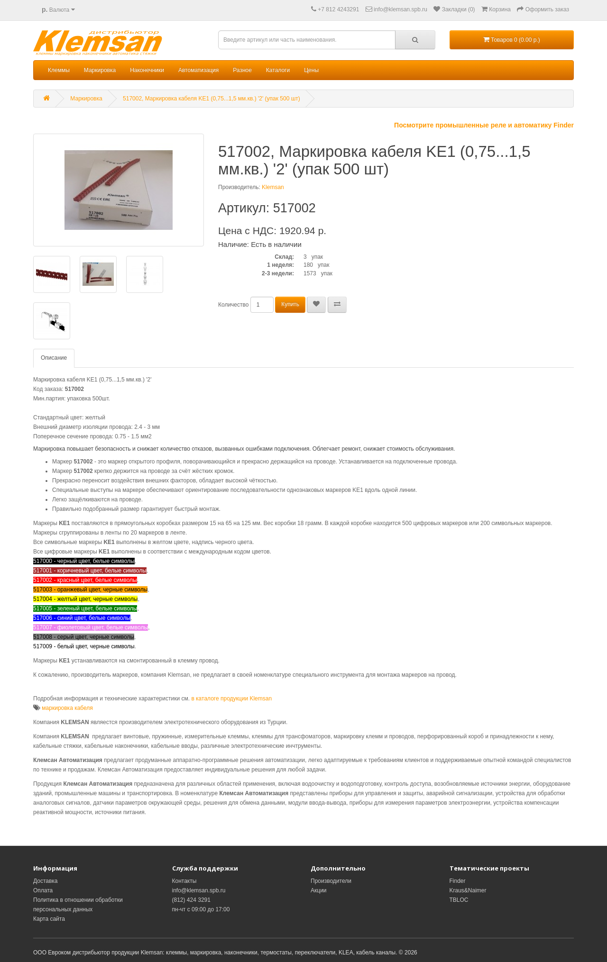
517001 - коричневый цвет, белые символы (90, 570)
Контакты (184, 881)
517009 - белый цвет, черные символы (84, 646)
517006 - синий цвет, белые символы (81, 618)
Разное (242, 70)
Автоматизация (198, 70)
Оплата (43, 890)
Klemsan (273, 187)
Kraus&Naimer (468, 890)
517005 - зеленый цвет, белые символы (85, 608)
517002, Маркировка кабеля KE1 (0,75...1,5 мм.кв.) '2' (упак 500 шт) (211, 98)
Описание (54, 357)
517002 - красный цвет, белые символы (85, 580)
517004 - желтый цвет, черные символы (85, 599)
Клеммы (59, 70)
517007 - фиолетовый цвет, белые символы (90, 627)
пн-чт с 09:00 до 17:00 (201, 909)
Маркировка (100, 70)
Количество (233, 304)
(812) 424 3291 (191, 900)
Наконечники (147, 70)
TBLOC (459, 900)
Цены (311, 70)
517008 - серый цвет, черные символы (83, 637)
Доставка (45, 881)
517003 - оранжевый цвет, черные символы (90, 589)
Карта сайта (49, 919)
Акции (319, 890)
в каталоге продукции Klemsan (231, 698)
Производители (331, 881)
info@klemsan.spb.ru (199, 890)
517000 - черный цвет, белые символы (84, 561)
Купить (290, 304)
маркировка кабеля (67, 708)
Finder (458, 881)
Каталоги (278, 70)
